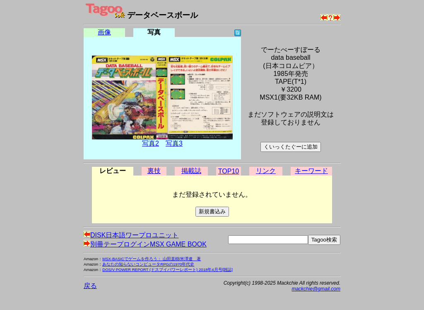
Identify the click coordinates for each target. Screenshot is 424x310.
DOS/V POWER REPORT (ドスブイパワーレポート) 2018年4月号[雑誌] (167, 269)
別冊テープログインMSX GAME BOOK (145, 244)
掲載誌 (191, 170)
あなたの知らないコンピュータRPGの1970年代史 (148, 264)
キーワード (311, 170)
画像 (104, 32)
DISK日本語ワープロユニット (131, 235)
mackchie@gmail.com (316, 289)
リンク (266, 170)
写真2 (150, 143)
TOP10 (228, 171)
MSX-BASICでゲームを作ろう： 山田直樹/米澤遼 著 (151, 258)
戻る (90, 285)
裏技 (154, 170)
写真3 (174, 143)
